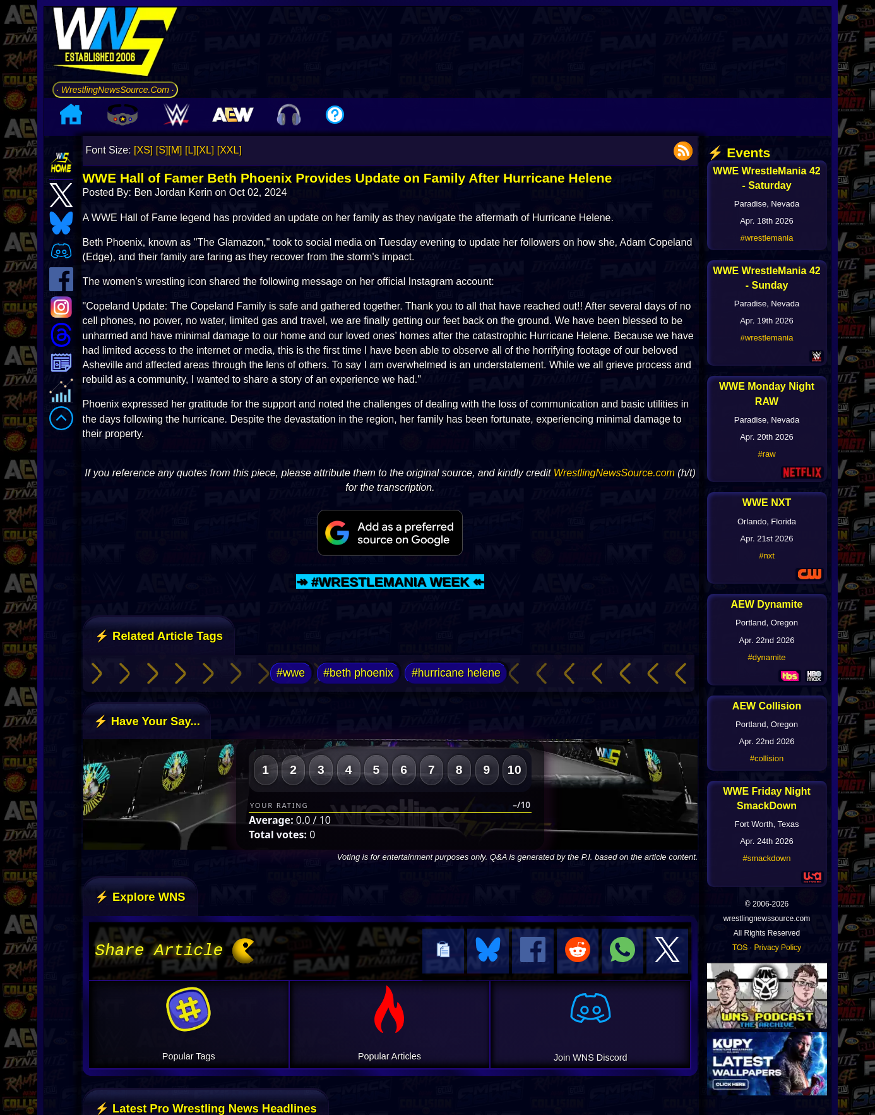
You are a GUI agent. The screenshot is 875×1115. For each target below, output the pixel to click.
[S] (162, 150)
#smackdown (767, 858)
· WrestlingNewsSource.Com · (115, 90)
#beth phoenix (358, 672)
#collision (766, 758)
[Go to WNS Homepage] (115, 43)
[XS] (143, 150)
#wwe (291, 672)
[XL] (205, 150)
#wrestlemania (767, 238)
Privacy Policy (777, 947)
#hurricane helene (456, 672)
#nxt (767, 555)
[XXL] (229, 150)
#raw (766, 454)
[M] (175, 150)
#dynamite (767, 657)
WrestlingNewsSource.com (614, 472)
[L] (190, 150)
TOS (739, 947)
